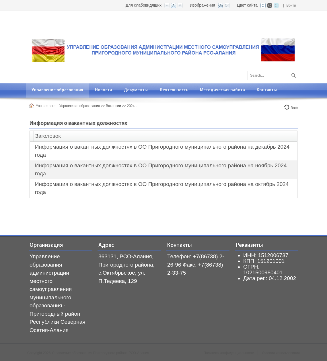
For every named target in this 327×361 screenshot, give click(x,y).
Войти (291, 5)
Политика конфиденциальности (228, 353)
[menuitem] (57, 90)
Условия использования (281, 353)
